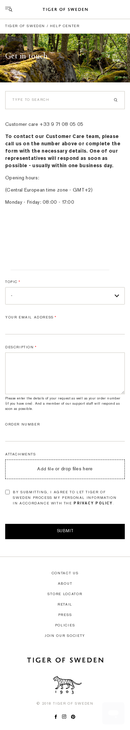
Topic (11, 282)
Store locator (64, 594)
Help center (65, 26)
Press (65, 615)
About (65, 583)
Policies (65, 625)
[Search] (65, 100)
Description (19, 347)
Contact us (65, 573)
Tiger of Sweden (25, 26)
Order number (22, 424)
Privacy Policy (92, 503)
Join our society (65, 636)
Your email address (29, 317)
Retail (65, 604)
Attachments (20, 454)
